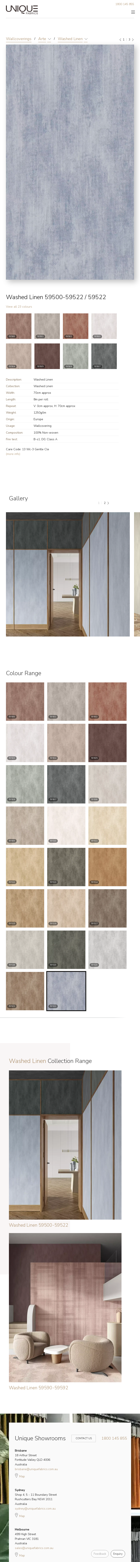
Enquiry (118, 1554)
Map (20, 1475)
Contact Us (81, 1438)
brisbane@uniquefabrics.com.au (36, 1469)
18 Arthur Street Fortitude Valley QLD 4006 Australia (32, 1457)
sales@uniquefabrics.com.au (34, 1548)
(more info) (13, 454)
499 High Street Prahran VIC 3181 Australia (27, 1536)
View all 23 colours (19, 307)
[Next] (132, 39)
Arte (42, 39)
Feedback (100, 1554)
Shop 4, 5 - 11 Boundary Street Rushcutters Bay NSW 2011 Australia (36, 1497)
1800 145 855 (124, 4)
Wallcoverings (18, 39)
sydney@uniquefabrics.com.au (35, 1509)
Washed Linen (70, 39)
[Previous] (120, 39)
